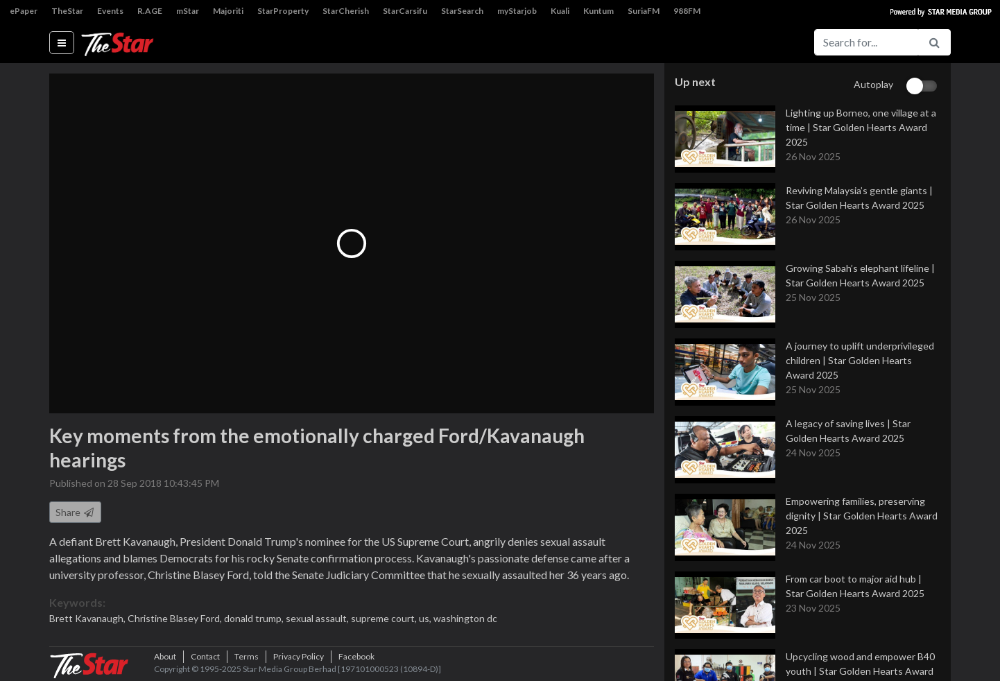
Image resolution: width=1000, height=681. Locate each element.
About (165, 656)
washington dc (465, 618)
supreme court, (385, 618)
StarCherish (345, 11)
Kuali (560, 11)
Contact (205, 656)
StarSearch (462, 11)
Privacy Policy (298, 656)
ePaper (23, 11)
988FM (686, 11)
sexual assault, (318, 618)
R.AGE (149, 11)
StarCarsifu (405, 11)
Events (110, 11)
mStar (187, 11)
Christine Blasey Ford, (176, 618)
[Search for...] (866, 42)
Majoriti (228, 11)
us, (426, 618)
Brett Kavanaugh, (88, 618)
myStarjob (517, 11)
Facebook (356, 656)
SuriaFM (644, 11)
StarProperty (283, 11)
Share (75, 512)
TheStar (67, 11)
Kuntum (598, 11)
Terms (246, 656)
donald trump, (255, 618)
